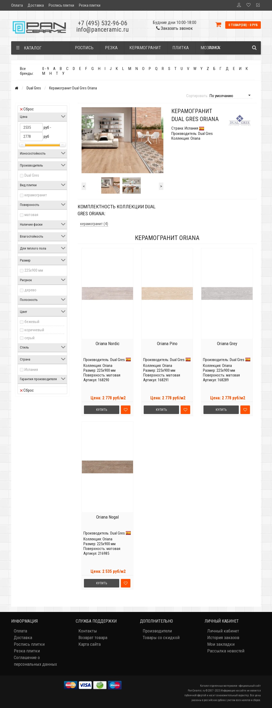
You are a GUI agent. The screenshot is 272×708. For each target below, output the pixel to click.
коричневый (34, 330)
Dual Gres (34, 88)
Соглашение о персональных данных (35, 661)
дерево (30, 290)
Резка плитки (89, 5)
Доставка (36, 5)
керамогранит (35, 195)
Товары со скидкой (161, 637)
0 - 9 (45, 68)
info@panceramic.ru (102, 29)
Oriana (107, 365)
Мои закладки (221, 644)
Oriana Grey (227, 343)
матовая (31, 214)
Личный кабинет (223, 631)
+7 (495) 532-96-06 (102, 23)
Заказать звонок (174, 28)
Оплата (17, 5)
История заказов (223, 637)
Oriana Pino (167, 343)
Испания (31, 369)
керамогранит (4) (94, 223)
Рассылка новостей (225, 650)
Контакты (87, 631)
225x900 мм (33, 270)
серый (29, 338)
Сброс (27, 109)
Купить (101, 410)
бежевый (31, 321)
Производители (157, 631)
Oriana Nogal (107, 517)
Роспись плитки (61, 5)
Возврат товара (92, 637)
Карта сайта (89, 644)
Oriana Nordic (108, 343)
